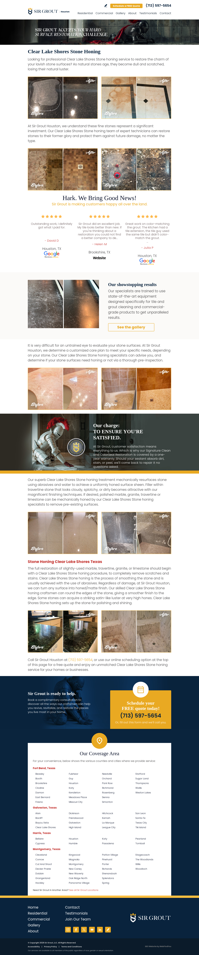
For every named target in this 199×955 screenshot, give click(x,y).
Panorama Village (79, 882)
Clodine (39, 787)
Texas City (141, 822)
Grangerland (42, 878)
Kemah (106, 818)
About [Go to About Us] (132, 13)
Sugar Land (142, 778)
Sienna (106, 797)
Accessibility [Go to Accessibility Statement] (34, 946)
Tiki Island (140, 827)
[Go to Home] (50, 11)
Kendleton (74, 792)
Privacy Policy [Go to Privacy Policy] (50, 946)
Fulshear (73, 773)
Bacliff (39, 818)
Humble (73, 843)
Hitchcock (107, 813)
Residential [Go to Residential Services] (85, 13)
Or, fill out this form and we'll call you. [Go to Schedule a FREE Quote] (140, 722)
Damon (39, 792)
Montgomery (76, 864)
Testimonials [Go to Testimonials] (148, 13)
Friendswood (76, 818)
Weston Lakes (143, 792)
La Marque (108, 822)
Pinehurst (107, 859)
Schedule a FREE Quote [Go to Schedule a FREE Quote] (126, 5)
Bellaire (39, 838)
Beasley (39, 773)
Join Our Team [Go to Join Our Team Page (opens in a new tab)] (78, 919)
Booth (38, 778)
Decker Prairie (43, 868)
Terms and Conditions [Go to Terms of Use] (71, 946)
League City (108, 827)
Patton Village (110, 854)
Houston (73, 783)
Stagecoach (142, 854)
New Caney (75, 868)
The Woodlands (144, 859)
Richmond (107, 787)
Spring (105, 882)
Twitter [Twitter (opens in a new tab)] (84, 929)
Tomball (140, 843)
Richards (107, 868)
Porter (105, 864)
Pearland (140, 838)
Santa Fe (140, 818)
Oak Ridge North (78, 878)
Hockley (39, 882)
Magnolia (74, 859)
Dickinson (74, 813)
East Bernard (42, 797)
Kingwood (74, 854)
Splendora (108, 878)
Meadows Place (78, 797)
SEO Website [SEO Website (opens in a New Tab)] (151, 946)
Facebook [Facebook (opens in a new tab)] (76, 929)
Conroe (39, 859)
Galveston (74, 822)
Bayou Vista (42, 822)
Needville (107, 773)
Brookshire (41, 783)
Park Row (107, 783)
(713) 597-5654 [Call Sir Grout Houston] (158, 5)
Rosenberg (108, 792)
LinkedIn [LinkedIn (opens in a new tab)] (100, 929)
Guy (71, 778)
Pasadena (108, 843)
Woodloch (141, 868)
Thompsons (142, 783)
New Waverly (76, 873)
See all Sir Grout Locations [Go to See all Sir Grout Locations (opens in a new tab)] (83, 890)
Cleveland (41, 854)
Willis (137, 864)
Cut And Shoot (43, 864)
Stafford (140, 773)
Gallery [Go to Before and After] (120, 13)
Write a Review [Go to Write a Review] (105, 5)
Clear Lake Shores (45, 827)
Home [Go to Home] (33, 907)
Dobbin (39, 873)
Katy (71, 787)
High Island (75, 827)
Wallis (138, 787)
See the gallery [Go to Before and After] (131, 327)
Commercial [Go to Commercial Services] (104, 13)
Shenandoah (109, 873)
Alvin (37, 813)
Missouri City (75, 802)
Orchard (107, 778)
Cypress (40, 843)
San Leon (140, 813)
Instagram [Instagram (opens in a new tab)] (68, 929)
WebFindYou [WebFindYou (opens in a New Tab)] (165, 946)
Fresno (39, 802)
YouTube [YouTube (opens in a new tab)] (92, 929)
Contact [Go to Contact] (165, 13)
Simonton (107, 802)
